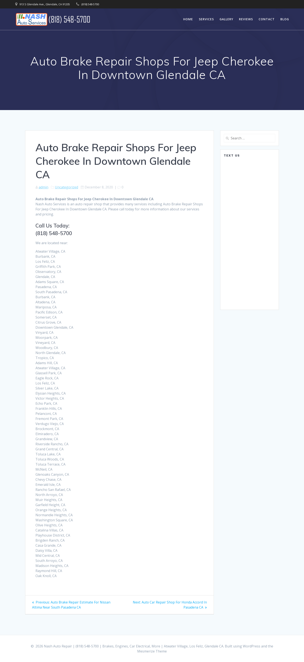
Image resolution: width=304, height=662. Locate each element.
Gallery (226, 19)
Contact (267, 19)
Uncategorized (66, 187)
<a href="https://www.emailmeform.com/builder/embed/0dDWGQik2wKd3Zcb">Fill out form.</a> (249, 233)
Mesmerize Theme (152, 651)
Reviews (246, 19)
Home (188, 19)
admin (43, 187)
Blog (284, 19)
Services (206, 19)
